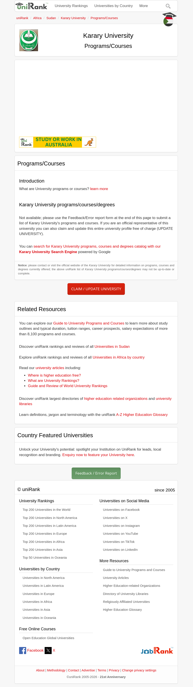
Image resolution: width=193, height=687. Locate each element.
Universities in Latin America (43, 585)
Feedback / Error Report (96, 473)
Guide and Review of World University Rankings (67, 386)
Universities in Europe (39, 594)
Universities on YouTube (120, 533)
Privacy (114, 670)
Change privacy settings (139, 670)
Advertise (88, 670)
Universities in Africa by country (119, 357)
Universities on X (115, 518)
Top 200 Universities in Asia (43, 549)
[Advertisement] (96, 95)
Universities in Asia (36, 609)
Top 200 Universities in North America (50, 518)
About (40, 670)
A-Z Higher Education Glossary (142, 415)
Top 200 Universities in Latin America (49, 525)
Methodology (56, 670)
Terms (102, 670)
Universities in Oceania (39, 618)
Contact (73, 670)
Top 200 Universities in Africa (44, 542)
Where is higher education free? (54, 375)
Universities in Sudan (112, 346)
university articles (50, 368)
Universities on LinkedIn (120, 549)
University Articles (116, 578)
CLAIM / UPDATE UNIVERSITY (96, 288)
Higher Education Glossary (122, 609)
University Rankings (71, 6)
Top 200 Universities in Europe (45, 533)
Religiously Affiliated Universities (126, 602)
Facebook (31, 650)
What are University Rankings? (53, 381)
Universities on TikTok (119, 542)
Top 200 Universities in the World (46, 509)
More (143, 6)
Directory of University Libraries (125, 594)
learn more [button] (99, 189)
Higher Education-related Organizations (131, 585)
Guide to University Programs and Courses (88, 323)
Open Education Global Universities (48, 638)
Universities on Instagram (121, 525)
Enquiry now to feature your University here (98, 455)
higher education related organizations (115, 399)
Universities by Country (113, 6)
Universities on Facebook (121, 509)
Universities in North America (44, 578)
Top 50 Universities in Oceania (45, 557)
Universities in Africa (37, 602)
